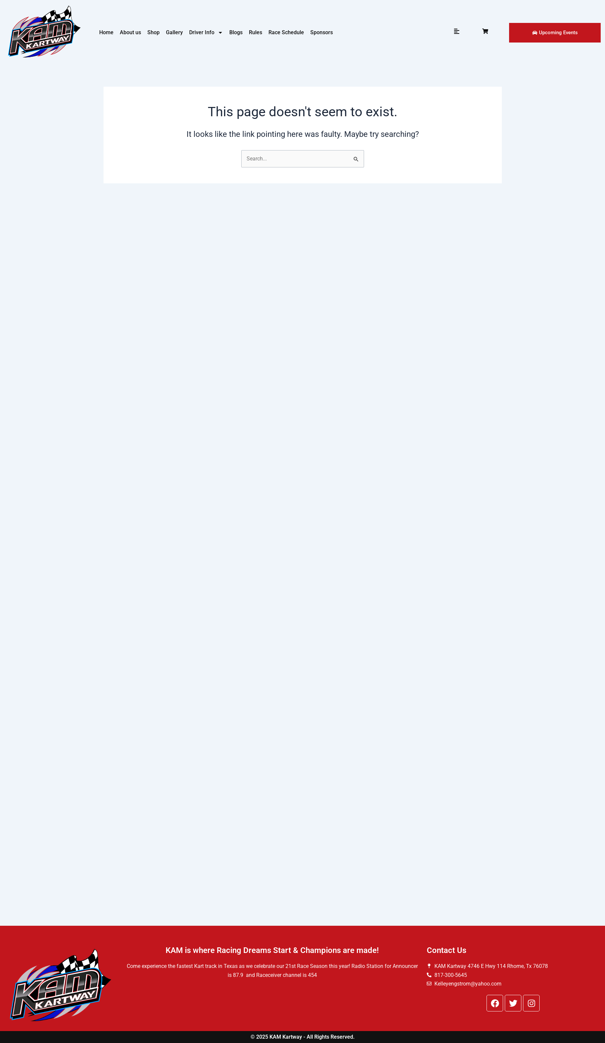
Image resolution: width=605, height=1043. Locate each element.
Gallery (174, 32)
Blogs (236, 32)
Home (106, 32)
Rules (255, 32)
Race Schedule (286, 32)
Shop (153, 32)
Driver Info (206, 33)
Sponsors (321, 32)
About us (130, 32)
